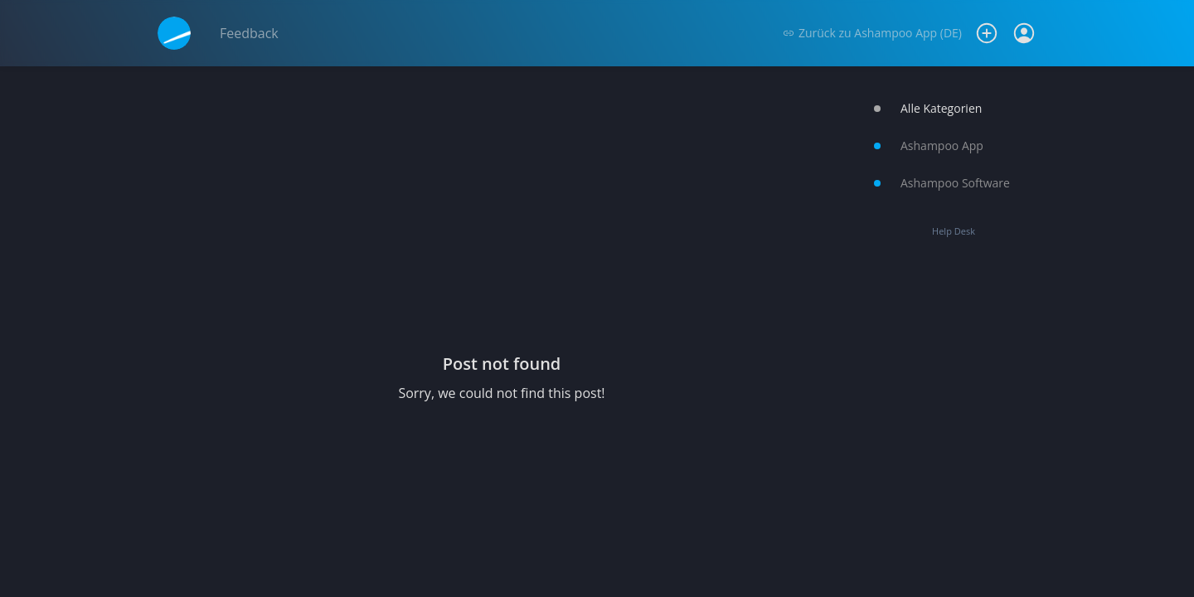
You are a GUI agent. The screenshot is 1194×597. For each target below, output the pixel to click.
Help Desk (953, 230)
